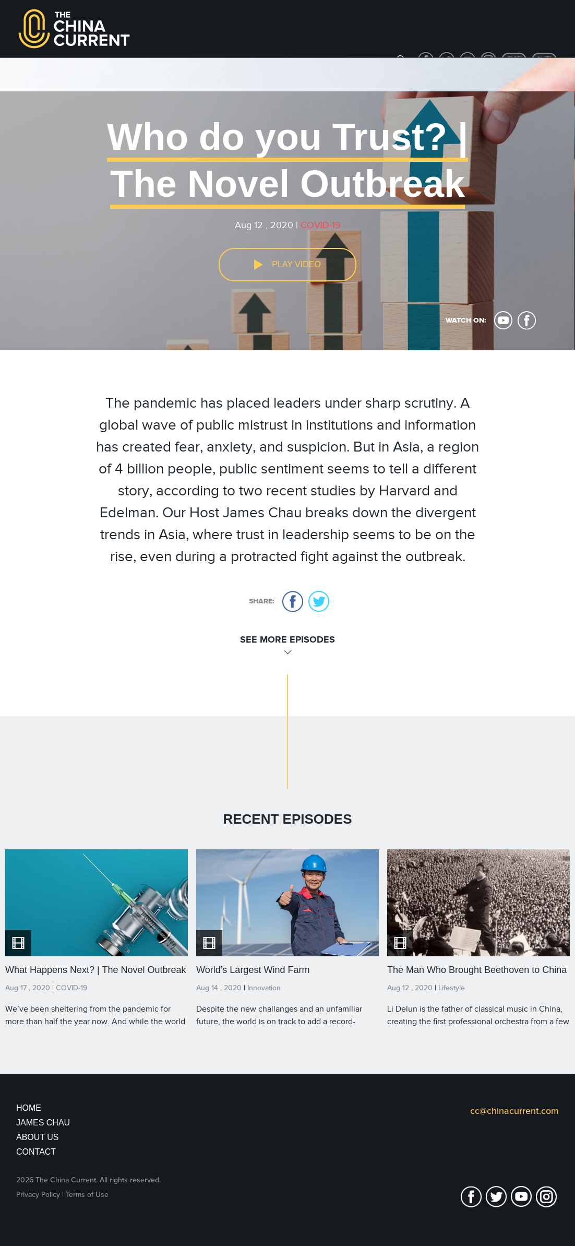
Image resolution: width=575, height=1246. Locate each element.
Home (28, 1107)
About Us (37, 1137)
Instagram (546, 1196)
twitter (318, 601)
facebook (527, 320)
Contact (36, 1151)
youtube (503, 320)
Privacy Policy (38, 1194)
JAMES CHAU (43, 1122)
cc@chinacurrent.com (514, 1111)
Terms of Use (87, 1194)
